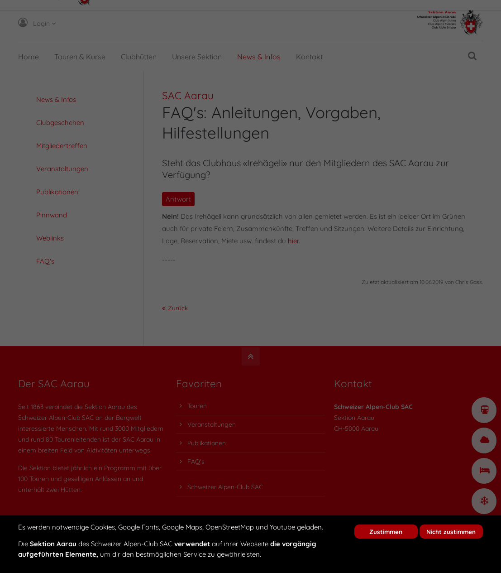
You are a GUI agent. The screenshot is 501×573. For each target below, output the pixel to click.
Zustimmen (385, 531)
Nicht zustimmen (451, 531)
